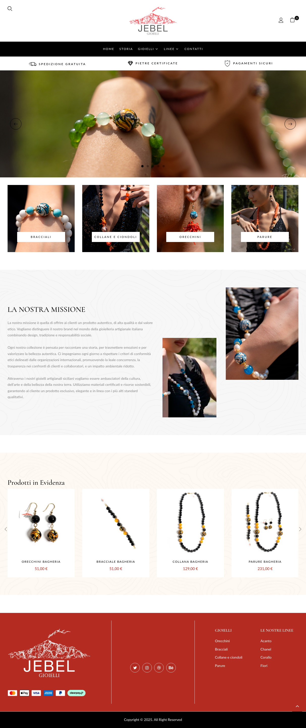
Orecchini (190, 236)
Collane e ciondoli (115, 236)
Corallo (266, 657)
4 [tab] (158, 166)
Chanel (266, 649)
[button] (294, 21)
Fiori (264, 665)
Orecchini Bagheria (41, 561)
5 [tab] (163, 166)
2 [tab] (148, 166)
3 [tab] (153, 166)
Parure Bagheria (265, 561)
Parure (264, 236)
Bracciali (41, 236)
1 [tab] (142, 166)
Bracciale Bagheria (115, 561)
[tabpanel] (153, 123)
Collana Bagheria (190, 561)
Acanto (266, 641)
